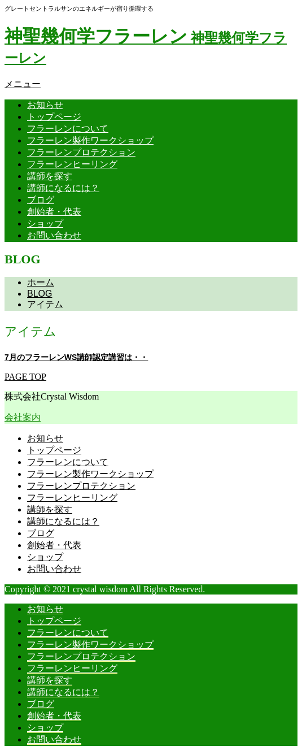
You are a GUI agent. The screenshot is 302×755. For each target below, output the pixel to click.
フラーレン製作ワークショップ (90, 140)
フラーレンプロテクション (81, 152)
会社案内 (23, 417)
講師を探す (49, 176)
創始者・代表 (54, 211)
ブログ (40, 200)
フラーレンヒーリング (72, 164)
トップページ (54, 117)
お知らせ (45, 105)
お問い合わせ (54, 235)
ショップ (45, 223)
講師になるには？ (63, 188)
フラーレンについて (67, 128)
